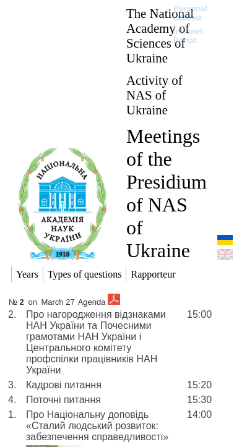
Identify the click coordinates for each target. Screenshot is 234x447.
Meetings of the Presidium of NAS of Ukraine (166, 193)
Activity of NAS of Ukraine (154, 95)
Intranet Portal (188, 36)
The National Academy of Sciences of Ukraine (160, 35)
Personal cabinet (190, 13)
